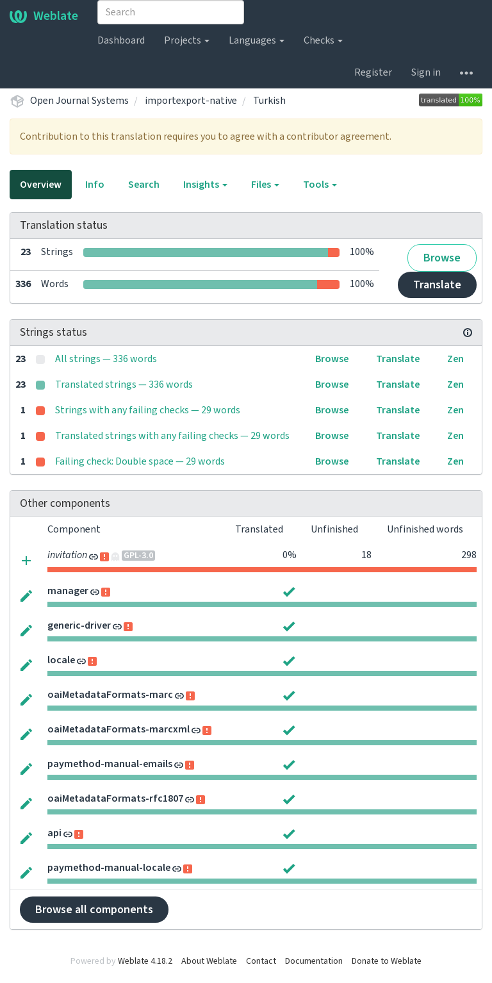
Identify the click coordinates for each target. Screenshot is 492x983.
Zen (455, 359)
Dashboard (121, 40)
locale (61, 660)
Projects (186, 40)
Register (373, 72)
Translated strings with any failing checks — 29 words (172, 436)
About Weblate (209, 961)
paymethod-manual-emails (109, 764)
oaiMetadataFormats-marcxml (118, 729)
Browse (442, 258)
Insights (205, 185)
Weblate (44, 16)
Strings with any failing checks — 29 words (147, 410)
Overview (41, 185)
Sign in (426, 72)
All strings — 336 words (106, 359)
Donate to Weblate (387, 961)
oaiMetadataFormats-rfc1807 (115, 798)
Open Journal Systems (79, 101)
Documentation (314, 961)
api (54, 833)
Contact (261, 961)
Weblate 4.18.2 (145, 961)
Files (265, 185)
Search (144, 185)
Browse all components (94, 910)
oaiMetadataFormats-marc (110, 695)
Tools (320, 185)
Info (94, 185)
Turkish (269, 101)
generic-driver (79, 625)
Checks (323, 40)
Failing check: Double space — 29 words (140, 461)
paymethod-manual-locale (108, 868)
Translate (437, 285)
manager (67, 591)
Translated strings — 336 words (124, 384)
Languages (256, 40)
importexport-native (191, 101)
